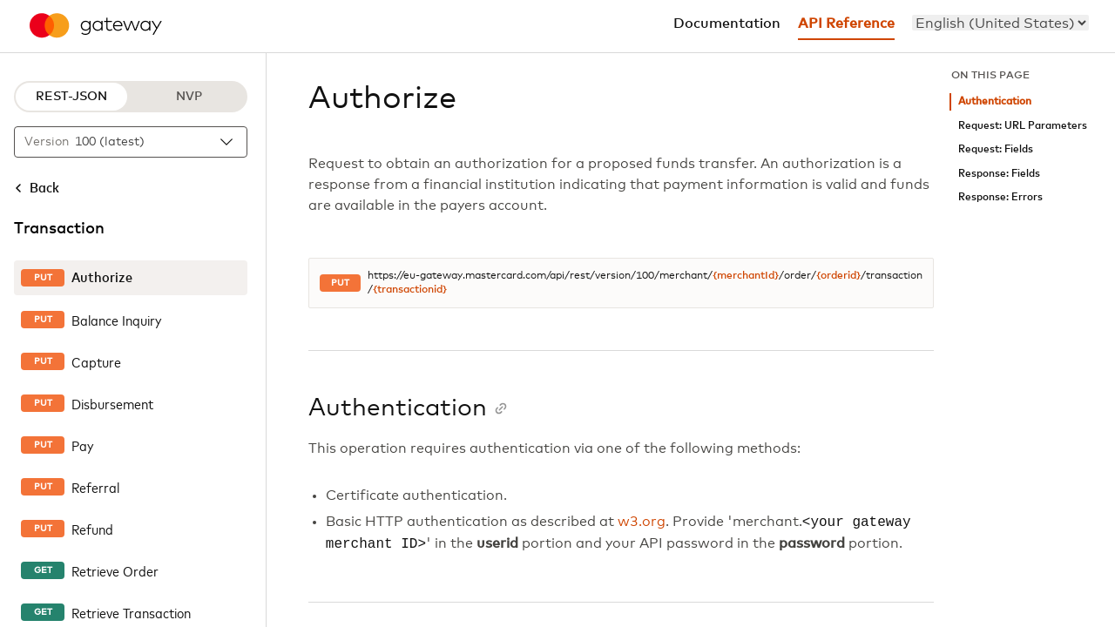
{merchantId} (746, 276)
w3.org (642, 522)
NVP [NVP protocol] (189, 97)
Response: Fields (999, 173)
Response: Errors (1000, 197)
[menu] (1000, 22)
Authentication (994, 101)
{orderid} (838, 276)
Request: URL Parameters (1022, 125)
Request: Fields (995, 149)
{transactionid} (410, 290)
